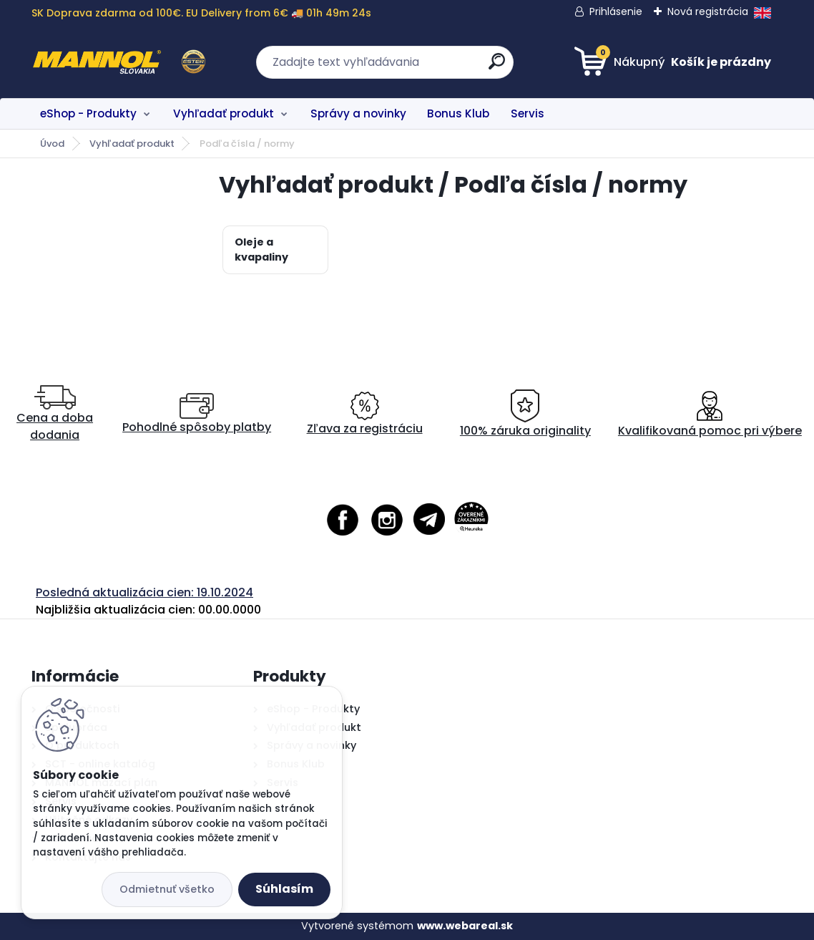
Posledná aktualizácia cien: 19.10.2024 (144, 592)
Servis (527, 113)
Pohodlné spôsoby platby (196, 414)
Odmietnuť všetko (167, 889)
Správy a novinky (358, 113)
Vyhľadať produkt (223, 113)
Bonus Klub (458, 113)
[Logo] (119, 62)
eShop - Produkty (88, 113)
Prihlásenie (615, 11)
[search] (497, 67)
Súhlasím (284, 889)
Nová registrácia (707, 11)
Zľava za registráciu (365, 414)
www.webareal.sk (465, 926)
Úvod (52, 143)
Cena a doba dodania (54, 414)
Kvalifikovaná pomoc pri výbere (710, 414)
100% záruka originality (525, 414)
